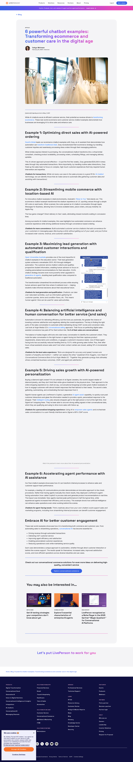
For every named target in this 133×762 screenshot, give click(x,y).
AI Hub (70, 699)
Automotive (41, 704)
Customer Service (43, 713)
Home (8, 671)
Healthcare (40, 698)
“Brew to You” (81, 199)
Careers (101, 721)
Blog (20, 14)
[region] (18, 745)
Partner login (103, 709)
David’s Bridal (30, 142)
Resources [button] (61, 3)
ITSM (38, 723)
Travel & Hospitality (43, 694)
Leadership (102, 725)
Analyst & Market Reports (76, 709)
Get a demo (122, 3)
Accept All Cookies (18, 749)
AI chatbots (9, 708)
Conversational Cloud (13, 691)
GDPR (70, 756)
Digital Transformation (13, 688)
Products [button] (42, 3)
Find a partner (103, 703)
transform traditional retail (47, 145)
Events (101, 688)
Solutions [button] (51, 3)
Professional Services (75, 688)
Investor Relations (105, 728)
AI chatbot (99, 174)
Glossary (71, 719)
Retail (39, 691)
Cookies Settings (78, 756)
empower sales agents (83, 410)
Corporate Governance (41, 756)
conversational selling (57, 327)
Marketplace (41, 731)
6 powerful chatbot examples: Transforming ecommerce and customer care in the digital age (46, 671)
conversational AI (66, 529)
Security (71, 729)
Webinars (102, 694)
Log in (112, 3)
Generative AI (10, 694)
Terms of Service (63, 756)
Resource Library (73, 703)
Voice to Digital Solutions (14, 698)
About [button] (79, 3)
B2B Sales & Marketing (44, 719)
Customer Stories (73, 706)
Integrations (10, 704)
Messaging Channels (12, 714)
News (69, 713)
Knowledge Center (74, 723)
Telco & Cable (41, 701)
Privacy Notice (53, 756)
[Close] (34, 733)
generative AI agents (33, 275)
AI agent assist (78, 395)
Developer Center (74, 726)
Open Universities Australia (35, 257)
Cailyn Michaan (38, 48)
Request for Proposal (106, 734)
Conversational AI (11, 711)
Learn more (90, 8)
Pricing (86, 3)
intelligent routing (43, 400)
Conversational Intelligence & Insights (18, 701)
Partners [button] (70, 3)
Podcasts (102, 691)
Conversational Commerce (45, 716)
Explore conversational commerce (66, 571)
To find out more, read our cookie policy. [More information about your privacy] (16, 745)
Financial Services (43, 688)
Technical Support (74, 691)
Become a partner (105, 706)
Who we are (103, 718)
